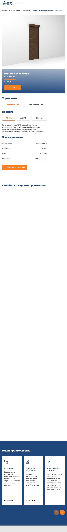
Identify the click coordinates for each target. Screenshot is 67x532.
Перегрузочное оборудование (27, 492)
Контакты (5, 500)
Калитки (18, 484)
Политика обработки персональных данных (19, 523)
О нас (4, 496)
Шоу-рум (5, 469)
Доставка (5, 476)
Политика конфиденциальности (13, 440)
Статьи (4, 488)
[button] (62, 363)
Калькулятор (7, 484)
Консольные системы (23, 488)
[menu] (63, 4)
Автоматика (19, 476)
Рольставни (19, 472)
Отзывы (5, 492)
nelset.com (6, 513)
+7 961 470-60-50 (30, 4)
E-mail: (16, 408)
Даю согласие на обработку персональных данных (18, 439)
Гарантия (5, 480)
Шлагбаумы (19, 480)
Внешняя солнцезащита (24, 500)
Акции (4, 472)
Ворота (18, 469)
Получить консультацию (15, 168)
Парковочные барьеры (24, 496)
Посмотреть (30, 351)
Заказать (12, 87)
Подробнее (8, 351)
